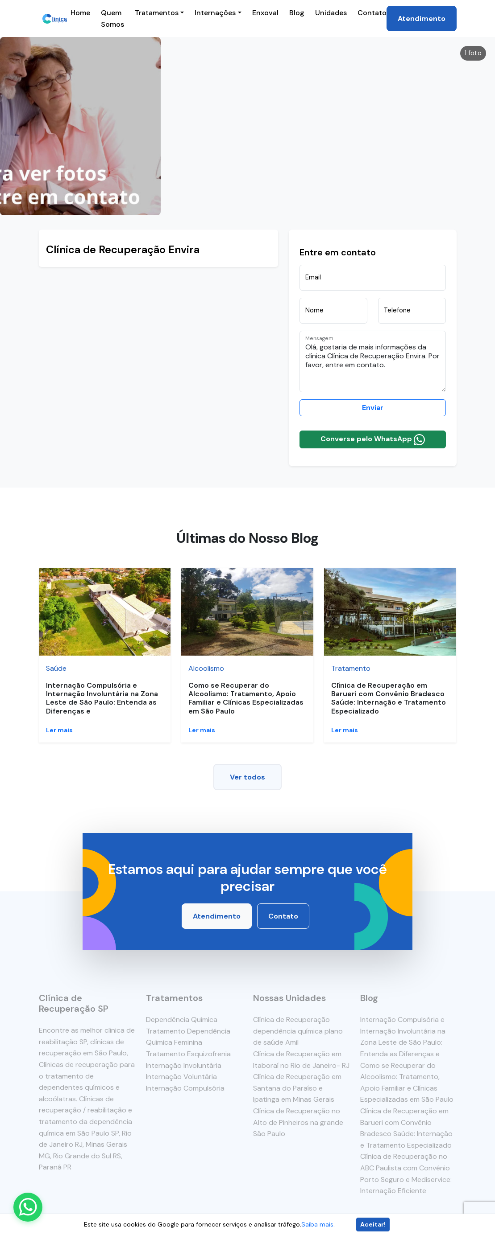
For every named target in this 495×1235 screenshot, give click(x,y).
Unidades (331, 12)
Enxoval (265, 12)
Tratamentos (157, 12)
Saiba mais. (318, 1224)
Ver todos (247, 777)
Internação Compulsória (185, 1088)
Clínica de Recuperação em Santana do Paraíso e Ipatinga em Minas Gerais (297, 1088)
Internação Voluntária (181, 1076)
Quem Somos (112, 18)
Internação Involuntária (183, 1065)
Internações (215, 12)
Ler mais (59, 730)
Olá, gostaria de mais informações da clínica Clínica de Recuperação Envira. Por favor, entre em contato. (372, 361)
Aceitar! (373, 1224)
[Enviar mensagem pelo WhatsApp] (27, 1207)
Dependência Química (181, 1019)
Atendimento (421, 18)
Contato (372, 12)
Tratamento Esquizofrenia (188, 1054)
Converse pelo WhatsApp (372, 439)
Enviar (372, 407)
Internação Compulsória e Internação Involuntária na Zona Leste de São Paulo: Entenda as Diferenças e (102, 698)
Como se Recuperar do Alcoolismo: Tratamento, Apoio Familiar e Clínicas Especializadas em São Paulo (246, 698)
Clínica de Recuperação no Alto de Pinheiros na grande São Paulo (298, 1122)
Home (80, 12)
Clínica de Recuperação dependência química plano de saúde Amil (298, 1031)
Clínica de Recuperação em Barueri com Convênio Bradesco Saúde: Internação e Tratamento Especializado (388, 698)
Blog (296, 12)
